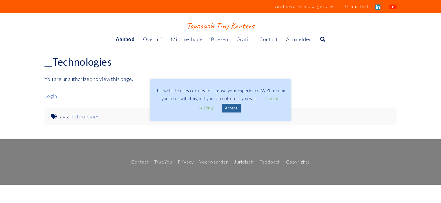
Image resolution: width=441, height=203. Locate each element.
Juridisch (243, 161)
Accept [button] (231, 108)
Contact (140, 161)
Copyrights (298, 161)
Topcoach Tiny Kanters (220, 25)
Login (50, 96)
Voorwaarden (214, 161)
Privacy (186, 161)
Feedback (270, 161)
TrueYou (163, 161)
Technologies (84, 116)
